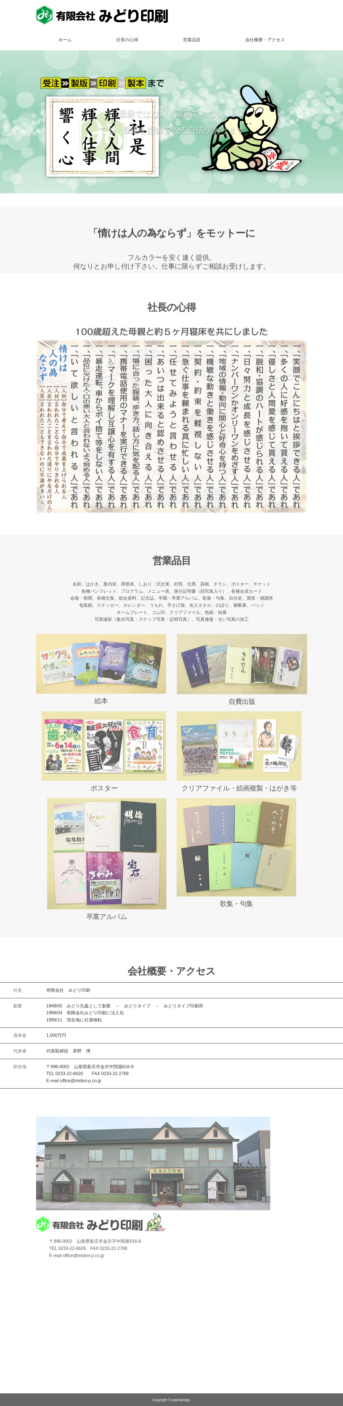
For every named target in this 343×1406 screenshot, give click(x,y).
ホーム (65, 39)
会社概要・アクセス (265, 39)
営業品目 (192, 39)
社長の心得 (127, 39)
